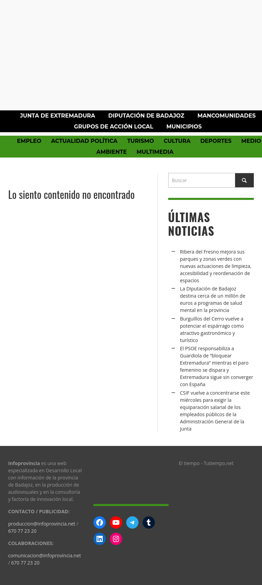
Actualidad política (84, 141)
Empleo (29, 141)
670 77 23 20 (22, 531)
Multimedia (154, 152)
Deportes (216, 141)
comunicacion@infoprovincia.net (44, 555)
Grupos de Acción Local (113, 126)
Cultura (177, 141)
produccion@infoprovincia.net (41, 523)
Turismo (140, 141)
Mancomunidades (227, 115)
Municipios (184, 126)
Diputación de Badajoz (146, 115)
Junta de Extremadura (57, 115)
